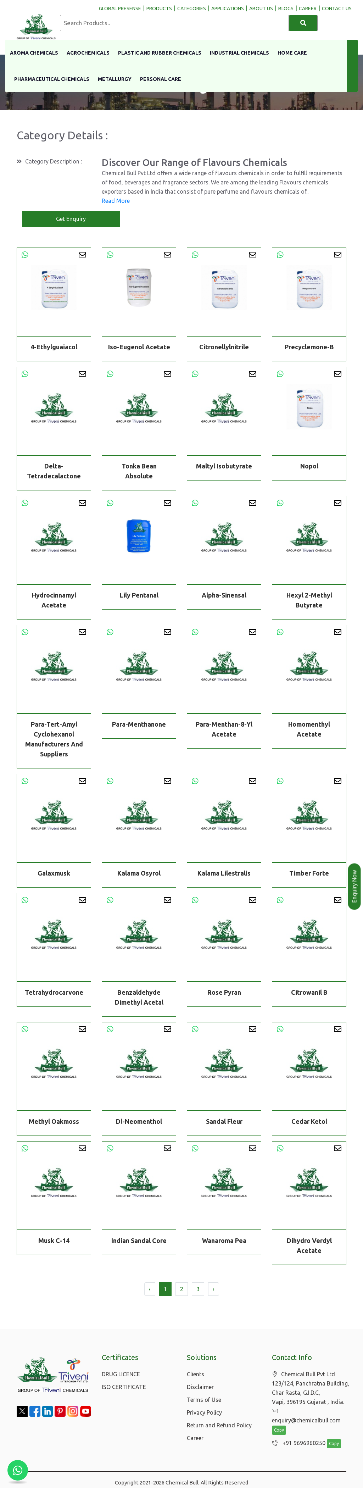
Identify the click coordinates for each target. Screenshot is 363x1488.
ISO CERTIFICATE (124, 1387)
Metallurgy (115, 79)
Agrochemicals (88, 53)
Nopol (309, 466)
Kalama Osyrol (139, 873)
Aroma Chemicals (34, 53)
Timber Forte (309, 873)
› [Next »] (213, 1289)
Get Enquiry (71, 219)
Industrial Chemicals (239, 53)
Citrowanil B (309, 992)
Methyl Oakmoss (54, 1122)
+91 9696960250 (297, 1434)
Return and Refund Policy (219, 1425)
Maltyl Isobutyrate (224, 466)
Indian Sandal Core (139, 1241)
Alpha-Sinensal (224, 595)
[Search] (303, 23)
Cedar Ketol (309, 1122)
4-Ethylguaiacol (53, 346)
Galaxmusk (54, 873)
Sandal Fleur (224, 1122)
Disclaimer (200, 1387)
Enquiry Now (354, 886)
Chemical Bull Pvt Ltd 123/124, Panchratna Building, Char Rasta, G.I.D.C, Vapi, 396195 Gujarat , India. (310, 1388)
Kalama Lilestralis (224, 873)
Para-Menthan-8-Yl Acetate (224, 729)
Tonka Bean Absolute (139, 471)
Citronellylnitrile (224, 346)
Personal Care (160, 79)
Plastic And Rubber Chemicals (159, 53)
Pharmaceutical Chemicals (51, 79)
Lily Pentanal (139, 595)
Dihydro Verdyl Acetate (309, 1246)
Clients (195, 1374)
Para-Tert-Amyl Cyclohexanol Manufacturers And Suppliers (54, 739)
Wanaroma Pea (224, 1241)
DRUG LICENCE (121, 1374)
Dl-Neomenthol (139, 1122)
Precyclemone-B (309, 346)
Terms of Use (204, 1400)
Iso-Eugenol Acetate (139, 346)
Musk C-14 (53, 1241)
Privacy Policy (204, 1412)
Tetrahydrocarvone (54, 992)
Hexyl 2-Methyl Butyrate (309, 600)
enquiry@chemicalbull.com (310, 1411)
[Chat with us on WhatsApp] (17, 1470)
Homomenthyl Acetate (309, 729)
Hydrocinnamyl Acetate (54, 600)
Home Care (292, 53)
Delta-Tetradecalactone (54, 471)
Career (195, 1438)
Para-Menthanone (139, 724)
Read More (116, 201)
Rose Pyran (224, 992)
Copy (279, 1421)
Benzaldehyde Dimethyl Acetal (139, 997)
